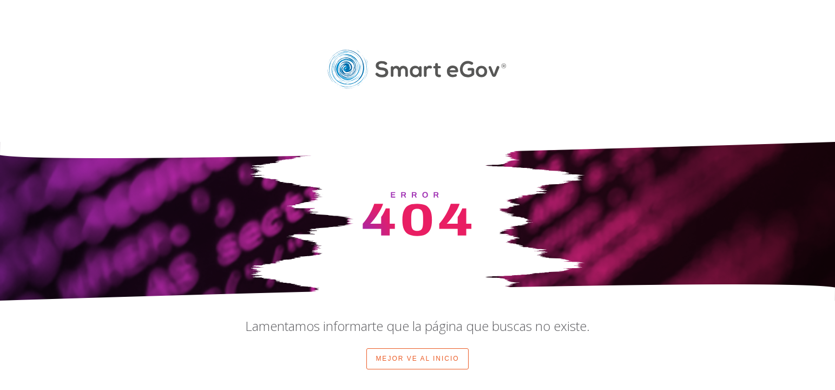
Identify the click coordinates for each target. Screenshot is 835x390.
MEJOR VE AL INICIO (417, 358)
